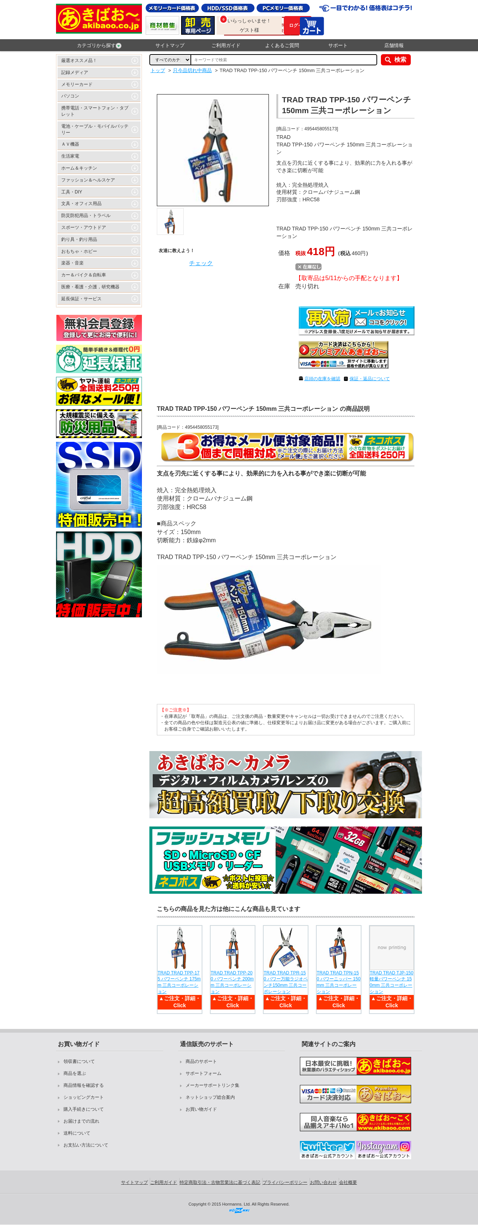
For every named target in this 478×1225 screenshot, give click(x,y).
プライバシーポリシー (285, 1182)
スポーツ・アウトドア (83, 227)
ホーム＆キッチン (79, 168)
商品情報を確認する (83, 1085)
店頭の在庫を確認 (322, 378)
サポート (338, 45)
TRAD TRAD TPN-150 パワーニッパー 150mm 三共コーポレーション (338, 982)
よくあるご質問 (282, 45)
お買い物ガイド (201, 1109)
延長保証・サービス (81, 298)
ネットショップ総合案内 (210, 1097)
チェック (201, 263)
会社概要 (348, 1182)
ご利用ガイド (225, 45)
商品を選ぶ (74, 1073)
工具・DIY (71, 192)
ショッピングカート (83, 1097)
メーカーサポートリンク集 (212, 1085)
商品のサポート (201, 1061)
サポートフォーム (203, 1073)
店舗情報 (394, 45)
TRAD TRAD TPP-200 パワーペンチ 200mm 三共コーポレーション (232, 982)
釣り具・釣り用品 (79, 239)
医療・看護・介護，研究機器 (90, 286)
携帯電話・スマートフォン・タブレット (94, 111)
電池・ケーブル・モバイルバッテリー (94, 129)
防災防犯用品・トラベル (86, 215)
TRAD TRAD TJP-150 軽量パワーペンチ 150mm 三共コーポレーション (391, 982)
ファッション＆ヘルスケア (88, 180)
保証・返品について (370, 378)
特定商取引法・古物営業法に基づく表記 (220, 1182)
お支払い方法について (85, 1145)
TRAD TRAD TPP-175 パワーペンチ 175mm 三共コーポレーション (179, 982)
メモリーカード (77, 84)
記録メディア (74, 72)
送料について (76, 1133)
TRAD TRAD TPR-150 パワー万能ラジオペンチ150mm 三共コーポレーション (286, 982)
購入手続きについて (83, 1109)
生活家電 (70, 156)
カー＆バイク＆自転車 (83, 274)
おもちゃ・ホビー (79, 251)
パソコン (70, 96)
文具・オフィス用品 (81, 203)
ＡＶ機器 (70, 144)
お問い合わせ (323, 1182)
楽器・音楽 (72, 263)
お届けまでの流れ (81, 1121)
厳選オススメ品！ (79, 60)
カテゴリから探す (99, 46)
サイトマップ (169, 45)
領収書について (79, 1061)
